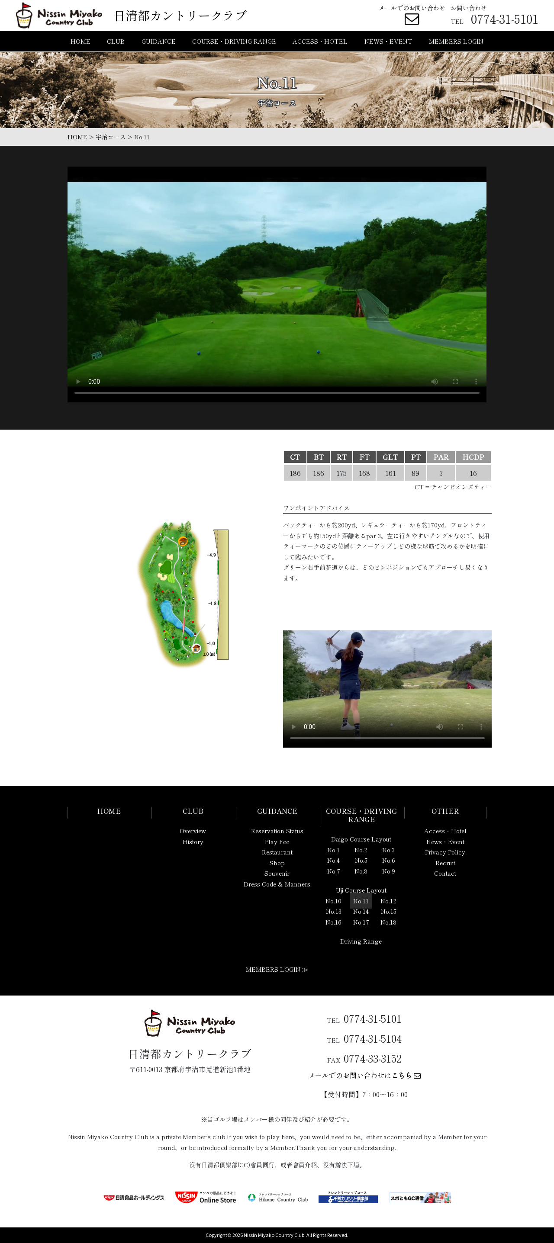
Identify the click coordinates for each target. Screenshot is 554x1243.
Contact (445, 873)
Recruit (445, 862)
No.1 (333, 849)
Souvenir (277, 873)
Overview (193, 830)
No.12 (388, 900)
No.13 (333, 911)
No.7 (333, 871)
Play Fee (277, 841)
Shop (277, 862)
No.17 (361, 922)
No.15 (388, 911)
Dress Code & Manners (277, 884)
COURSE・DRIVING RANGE (234, 42)
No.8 (360, 871)
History (193, 841)
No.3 (388, 849)
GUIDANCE (159, 42)
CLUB (116, 42)
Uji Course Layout (361, 890)
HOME (80, 42)
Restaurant (277, 852)
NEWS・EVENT (388, 42)
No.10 (333, 900)
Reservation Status (277, 830)
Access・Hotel (445, 830)
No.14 (361, 911)
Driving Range (361, 941)
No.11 (361, 900)
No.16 (333, 922)
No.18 (388, 922)
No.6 (388, 860)
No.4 (333, 860)
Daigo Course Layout (361, 839)
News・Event (445, 841)
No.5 (361, 860)
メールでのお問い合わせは (364, 1075)
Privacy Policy (445, 852)
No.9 (388, 871)
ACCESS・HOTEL (320, 42)
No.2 (360, 849)
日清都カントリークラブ (180, 15)
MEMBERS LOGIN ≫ (277, 969)
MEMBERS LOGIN (456, 42)
